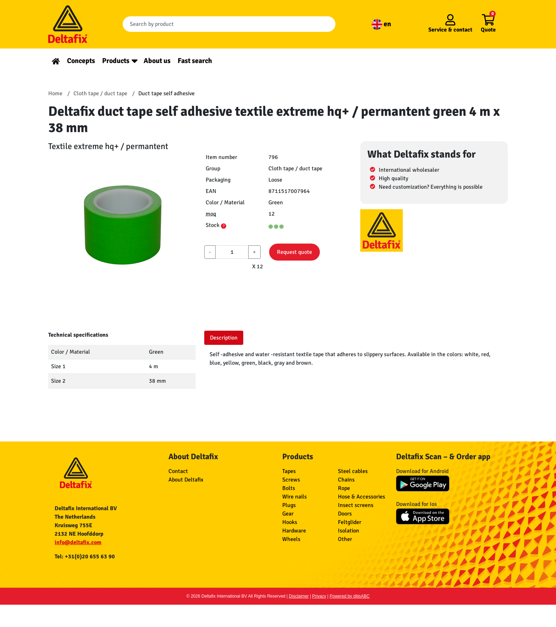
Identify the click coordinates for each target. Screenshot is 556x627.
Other (345, 539)
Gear (288, 513)
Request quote (294, 252)
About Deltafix (185, 479)
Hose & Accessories (361, 496)
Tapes (289, 471)
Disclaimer (299, 596)
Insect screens (355, 505)
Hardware (294, 530)
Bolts (288, 488)
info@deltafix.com (78, 542)
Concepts (81, 60)
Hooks (289, 522)
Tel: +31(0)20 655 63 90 (85, 556)
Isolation (348, 530)
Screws (291, 479)
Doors (345, 513)
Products (115, 60)
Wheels (291, 539)
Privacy (319, 596)
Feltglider (349, 522)
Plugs (289, 505)
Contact (178, 471)
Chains (346, 479)
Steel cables (353, 471)
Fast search (195, 60)
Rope (344, 488)
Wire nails (294, 496)
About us (157, 60)
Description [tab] (224, 337)
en (381, 23)
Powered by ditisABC (350, 596)
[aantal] (232, 252)
